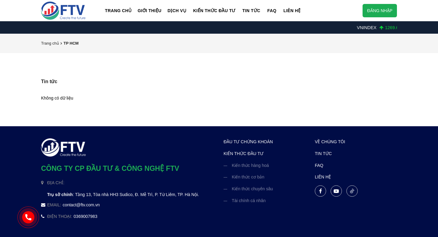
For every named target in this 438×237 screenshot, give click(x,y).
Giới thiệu (149, 10)
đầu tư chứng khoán (248, 141)
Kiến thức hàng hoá (250, 165)
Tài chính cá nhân (249, 200)
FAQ (271, 10)
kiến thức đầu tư (243, 153)
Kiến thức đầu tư (214, 10)
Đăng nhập (379, 10)
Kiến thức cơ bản (248, 176)
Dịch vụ (177, 10)
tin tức (323, 153)
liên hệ (323, 176)
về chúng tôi (330, 141)
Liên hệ (292, 10)
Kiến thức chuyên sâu (252, 188)
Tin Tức (251, 10)
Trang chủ (118, 10)
